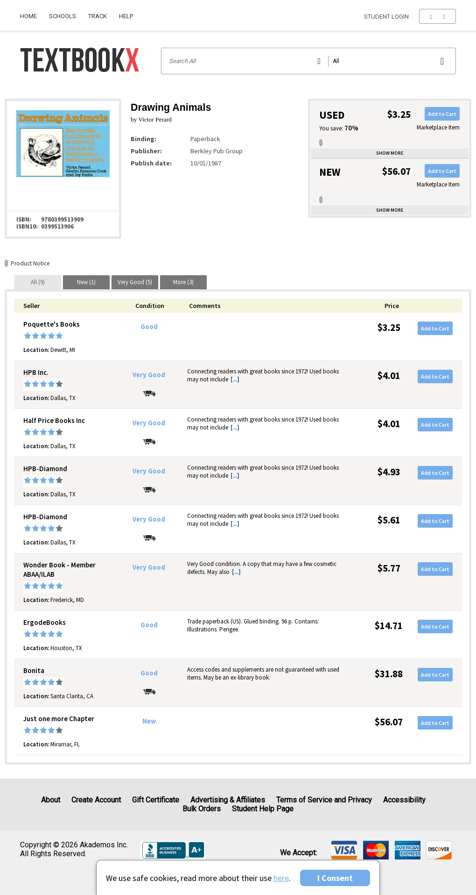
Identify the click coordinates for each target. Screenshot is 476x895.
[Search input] (308, 61)
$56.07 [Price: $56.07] (389, 722)
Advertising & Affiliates (227, 799)
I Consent (335, 878)
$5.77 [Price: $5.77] (389, 568)
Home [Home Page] (28, 16)
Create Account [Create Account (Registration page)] (96, 799)
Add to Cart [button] (442, 113)
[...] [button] (235, 379)
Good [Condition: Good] (149, 326)
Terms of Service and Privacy (324, 799)
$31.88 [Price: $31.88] (389, 673)
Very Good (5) (135, 282)
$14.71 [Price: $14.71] (389, 625)
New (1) (86, 282)
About (50, 799)
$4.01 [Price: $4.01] (389, 375)
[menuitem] (31, 12)
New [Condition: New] (149, 721)
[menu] (437, 16)
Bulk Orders (201, 808)
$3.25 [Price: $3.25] (389, 327)
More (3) (183, 282)
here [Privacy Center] (281, 878)
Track (97, 16)
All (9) (38, 282)
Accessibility (404, 799)
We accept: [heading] (298, 853)
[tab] (38, 282)
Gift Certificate (155, 799)
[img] (344, 850)
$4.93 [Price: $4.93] (389, 471)
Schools (62, 16)
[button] (437, 16)
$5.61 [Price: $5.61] (389, 520)
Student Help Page (263, 808)
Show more (389, 153)
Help (126, 16)
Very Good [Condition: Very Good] (149, 375)
